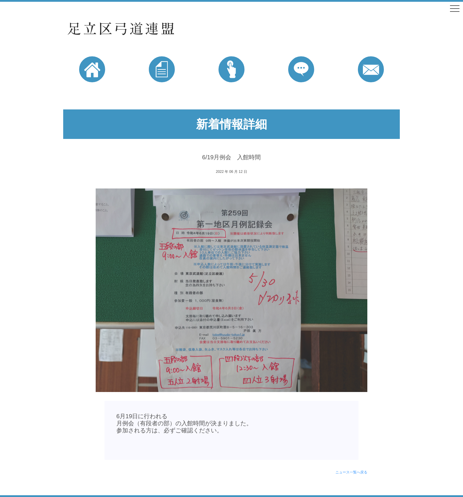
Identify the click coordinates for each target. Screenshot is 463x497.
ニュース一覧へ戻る (351, 472)
